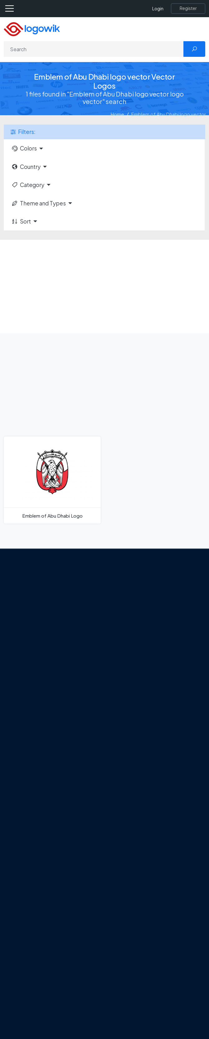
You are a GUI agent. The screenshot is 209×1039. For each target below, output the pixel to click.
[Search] (94, 49)
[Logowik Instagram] (55, 650)
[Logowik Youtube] (80, 650)
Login (157, 8)
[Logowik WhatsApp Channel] (106, 650)
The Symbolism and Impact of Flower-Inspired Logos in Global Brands (103, 748)
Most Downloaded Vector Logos (64, 989)
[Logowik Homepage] (32, 28)
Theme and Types (38, 203)
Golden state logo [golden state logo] (49, 874)
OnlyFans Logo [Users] (45, 819)
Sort (21, 221)
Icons (35, 945)
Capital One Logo (48, 852)
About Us (39, 602)
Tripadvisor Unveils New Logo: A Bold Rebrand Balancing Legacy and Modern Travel (101, 711)
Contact (39, 613)
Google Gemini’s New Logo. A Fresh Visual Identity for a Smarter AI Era (102, 697)
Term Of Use (43, 635)
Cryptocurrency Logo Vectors (62, 1000)
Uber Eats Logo (46, 841)
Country (26, 166)
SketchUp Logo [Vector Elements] (46, 830)
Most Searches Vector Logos (60, 1011)
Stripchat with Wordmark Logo (62, 885)
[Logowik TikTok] (93, 650)
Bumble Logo (44, 863)
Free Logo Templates (52, 934)
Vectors (38, 956)
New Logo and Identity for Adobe (65, 726)
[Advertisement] (104, 286)
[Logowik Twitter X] (42, 650)
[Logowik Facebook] (29, 650)
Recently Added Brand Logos (61, 978)
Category (27, 184)
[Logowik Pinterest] (68, 650)
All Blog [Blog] (37, 759)
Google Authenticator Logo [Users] (59, 808)
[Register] (188, 8)
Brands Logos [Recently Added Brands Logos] (44, 923)
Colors (24, 148)
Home (117, 114)
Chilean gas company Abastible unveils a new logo (82, 737)
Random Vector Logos (53, 1022)
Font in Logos (44, 967)
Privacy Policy (44, 624)
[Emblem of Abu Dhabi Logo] (52, 479)
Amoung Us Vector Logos (56, 797)
